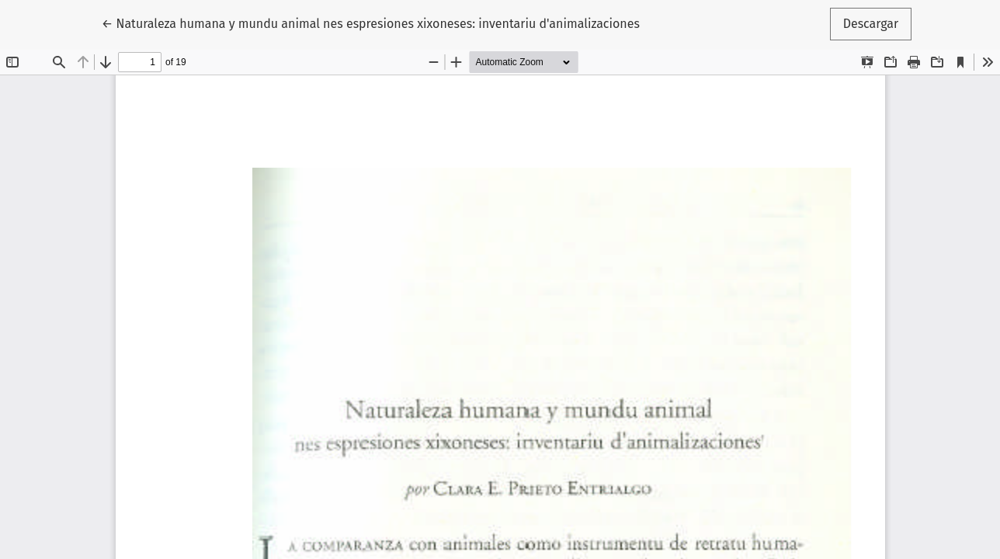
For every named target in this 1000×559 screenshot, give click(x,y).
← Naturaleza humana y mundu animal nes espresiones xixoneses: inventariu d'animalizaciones (371, 22)
